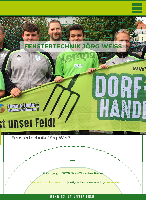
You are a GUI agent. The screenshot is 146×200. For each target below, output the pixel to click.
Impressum (56, 182)
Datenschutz (37, 182)
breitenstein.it (114, 182)
